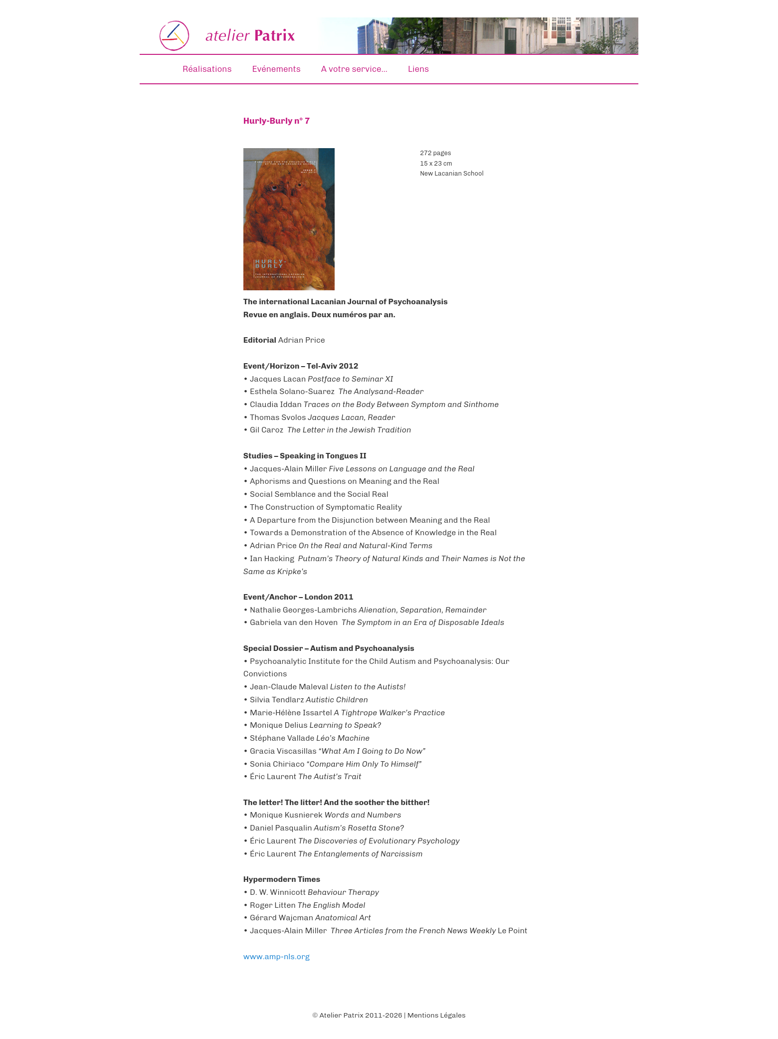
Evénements (276, 69)
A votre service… (354, 69)
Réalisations (207, 69)
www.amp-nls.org (276, 956)
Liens (418, 69)
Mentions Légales (436, 1015)
